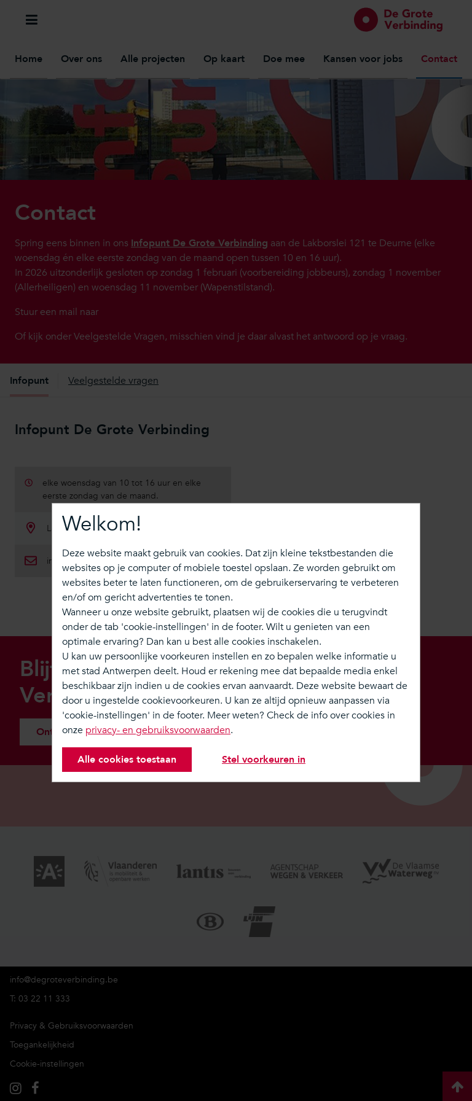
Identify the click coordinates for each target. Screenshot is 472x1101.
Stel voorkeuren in (263, 759)
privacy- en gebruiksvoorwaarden (157, 730)
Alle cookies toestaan (126, 759)
